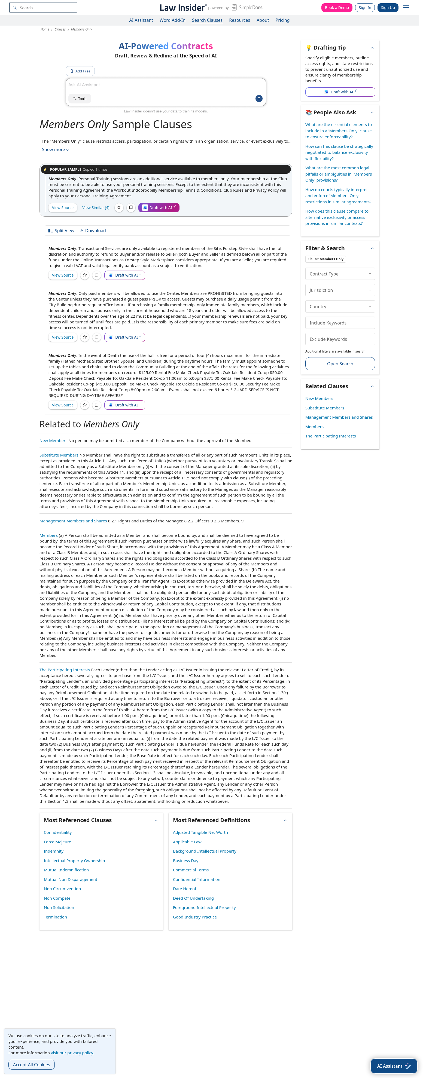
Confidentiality (58, 832)
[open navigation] (406, 8)
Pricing (283, 20)
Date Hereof (184, 888)
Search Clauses (207, 20)
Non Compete (57, 898)
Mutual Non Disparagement (70, 879)
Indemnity (53, 851)
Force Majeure (57, 841)
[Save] (119, 207)
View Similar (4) (95, 207)
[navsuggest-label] (43, 7)
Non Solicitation (59, 907)
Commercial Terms (191, 869)
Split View (61, 231)
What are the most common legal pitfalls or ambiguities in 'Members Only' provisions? (338, 174)
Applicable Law (187, 841)
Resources (239, 20)
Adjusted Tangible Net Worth (200, 832)
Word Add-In (172, 20)
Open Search (340, 364)
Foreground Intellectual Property (204, 907)
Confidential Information (196, 879)
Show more (56, 149)
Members (48, 535)
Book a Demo (337, 7)
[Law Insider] (210, 7)
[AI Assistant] (394, 1066)
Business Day (185, 860)
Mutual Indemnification (66, 869)
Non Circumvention (62, 888)
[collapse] (370, 273)
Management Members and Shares (73, 520)
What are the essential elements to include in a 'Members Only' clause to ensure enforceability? (338, 130)
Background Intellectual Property (204, 851)
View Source (63, 207)
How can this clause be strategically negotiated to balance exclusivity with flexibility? (339, 152)
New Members (53, 440)
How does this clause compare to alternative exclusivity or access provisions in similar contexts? (337, 217)
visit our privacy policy (72, 1052)
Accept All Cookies (31, 1065)
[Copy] (131, 207)
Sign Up (388, 7)
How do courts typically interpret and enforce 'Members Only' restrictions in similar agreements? (338, 195)
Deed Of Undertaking (193, 898)
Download (92, 231)
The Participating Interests (64, 669)
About (263, 20)
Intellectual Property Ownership (74, 860)
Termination (55, 917)
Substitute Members (58, 455)
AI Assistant (141, 20)
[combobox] (43, 7)
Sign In (365, 7)
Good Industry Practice (195, 917)
